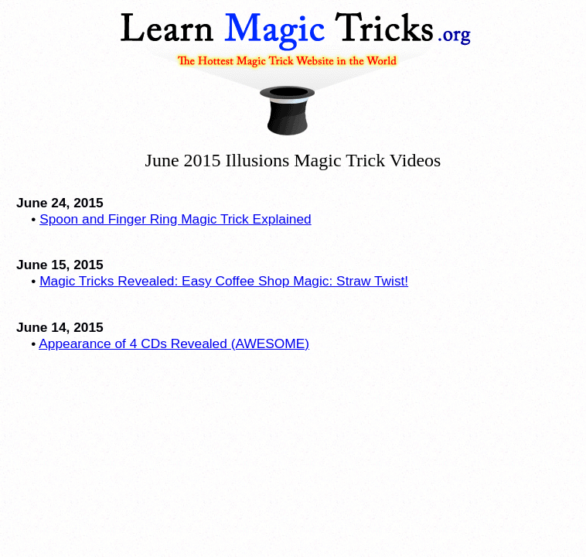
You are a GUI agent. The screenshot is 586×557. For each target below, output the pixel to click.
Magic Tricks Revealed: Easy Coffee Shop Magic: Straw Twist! (223, 281)
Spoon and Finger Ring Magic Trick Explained (175, 219)
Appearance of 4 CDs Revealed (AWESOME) (174, 343)
